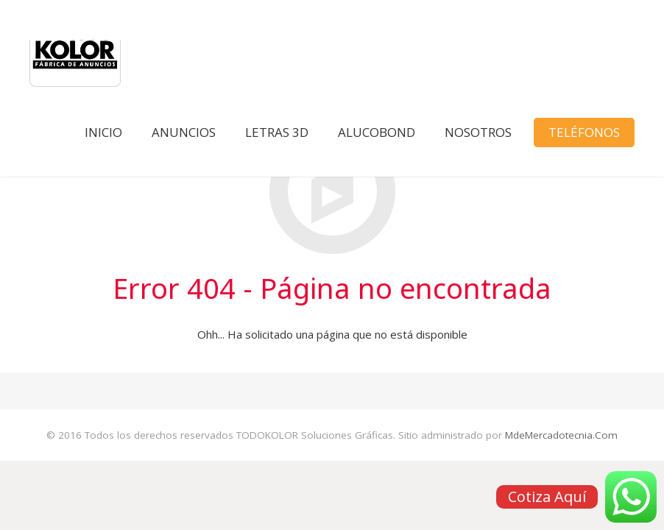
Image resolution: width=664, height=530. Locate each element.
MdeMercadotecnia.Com (561, 435)
